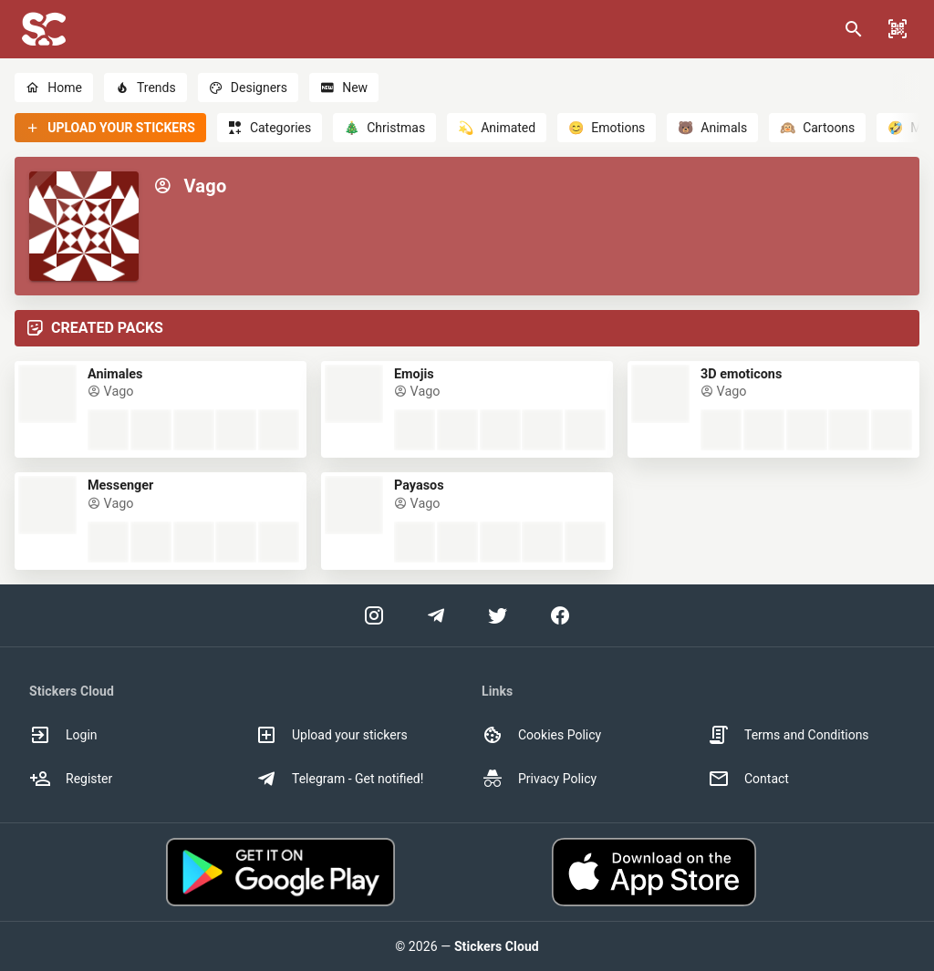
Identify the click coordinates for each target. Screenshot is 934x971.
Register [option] (70, 779)
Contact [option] (748, 779)
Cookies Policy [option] (541, 735)
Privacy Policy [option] (539, 779)
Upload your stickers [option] (331, 735)
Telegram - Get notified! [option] (339, 779)
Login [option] (63, 735)
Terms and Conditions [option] (788, 735)
